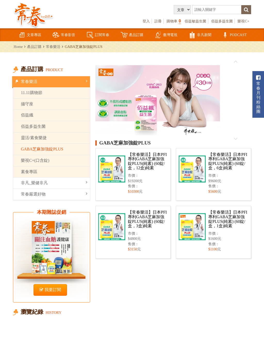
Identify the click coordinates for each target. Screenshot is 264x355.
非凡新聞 (200, 35)
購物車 (174, 21)
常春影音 (64, 35)
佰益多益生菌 (222, 21)
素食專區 (29, 172)
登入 (146, 21)
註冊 (158, 21)
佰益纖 (27, 115)
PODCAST (234, 35)
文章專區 (30, 35)
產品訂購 (132, 35)
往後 (235, 138)
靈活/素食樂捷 (34, 138)
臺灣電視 (166, 35)
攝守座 (27, 104)
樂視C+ (243, 21)
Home (18, 47)
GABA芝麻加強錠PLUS (42, 149)
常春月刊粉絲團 (258, 94)
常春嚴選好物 (54, 193)
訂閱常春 (98, 35)
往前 (235, 61)
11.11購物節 (31, 92)
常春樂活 (53, 47)
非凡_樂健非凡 (54, 182)
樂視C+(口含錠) (35, 160)
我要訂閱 (50, 290)
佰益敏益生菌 (195, 21)
